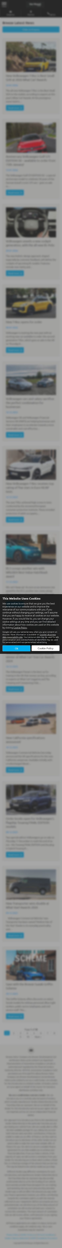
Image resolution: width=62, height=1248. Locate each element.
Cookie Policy (20, 627)
